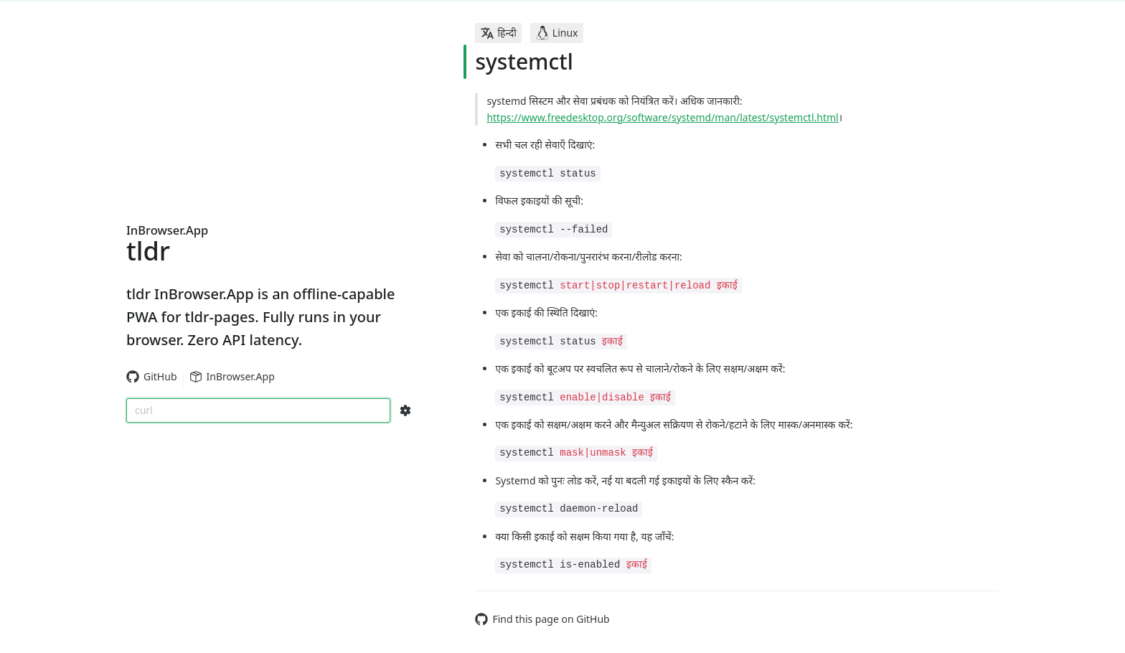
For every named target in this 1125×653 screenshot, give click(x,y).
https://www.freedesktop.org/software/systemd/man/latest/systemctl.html (662, 117)
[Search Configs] (405, 410)
